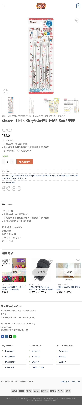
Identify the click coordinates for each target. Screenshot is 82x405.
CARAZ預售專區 (49, 401)
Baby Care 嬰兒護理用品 (59, 176)
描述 (4, 204)
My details (9, 367)
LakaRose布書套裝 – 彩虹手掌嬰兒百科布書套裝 (13, 288)
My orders (9, 351)
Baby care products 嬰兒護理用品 (49, 116)
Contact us (64, 351)
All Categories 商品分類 (19, 116)
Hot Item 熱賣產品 (34, 401)
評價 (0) (10, 204)
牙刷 (13, 182)
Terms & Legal (38, 367)
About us (36, 351)
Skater (24, 178)
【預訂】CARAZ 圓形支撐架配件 (68, 288)
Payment (36, 356)
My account (10, 362)
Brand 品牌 (74, 176)
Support (62, 362)
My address (10, 356)
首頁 (4, 116)
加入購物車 (24, 161)
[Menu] (3, 6)
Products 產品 (16, 178)
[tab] (4, 204)
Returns (62, 356)
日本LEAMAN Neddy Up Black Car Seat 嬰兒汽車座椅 (41, 288)
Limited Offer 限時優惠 (65, 399)
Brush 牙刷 (6, 178)
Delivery (35, 362)
